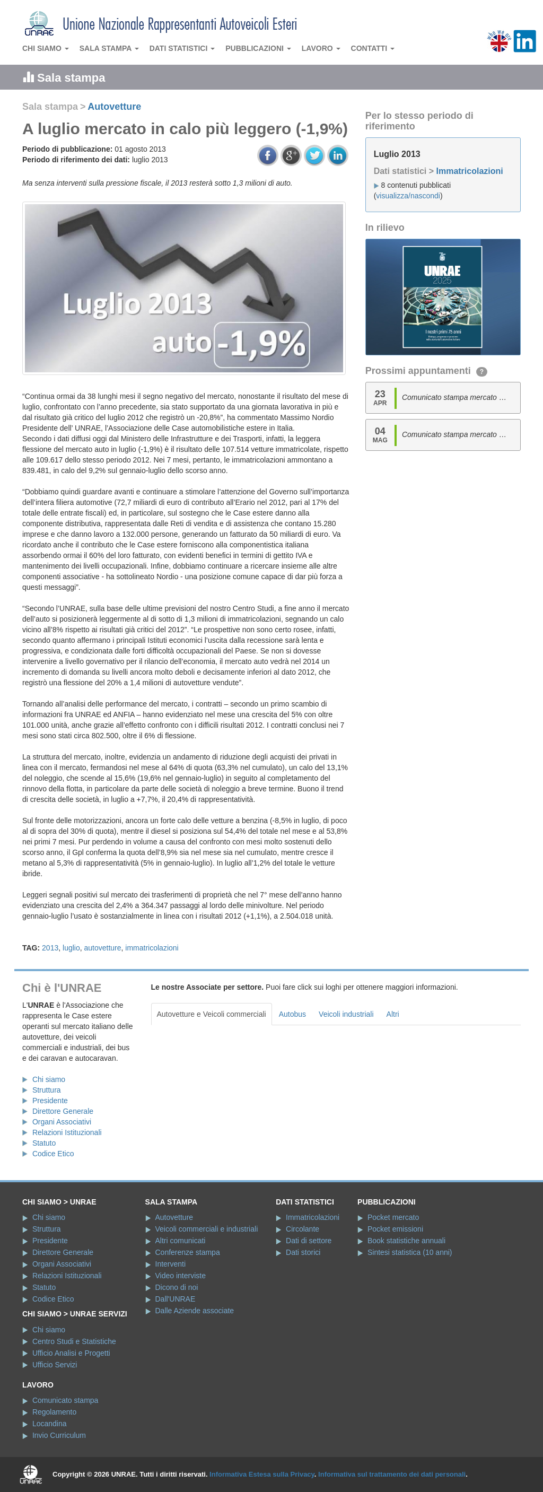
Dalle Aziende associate (194, 1310)
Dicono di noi (176, 1287)
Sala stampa (109, 48)
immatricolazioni (151, 948)
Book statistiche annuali (406, 1240)
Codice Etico (53, 1153)
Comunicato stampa (65, 1400)
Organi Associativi (61, 1122)
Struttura (46, 1090)
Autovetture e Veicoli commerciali (211, 1014)
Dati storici (303, 1252)
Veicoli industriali (346, 1014)
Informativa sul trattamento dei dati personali (392, 1474)
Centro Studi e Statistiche (74, 1341)
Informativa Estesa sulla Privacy (261, 1474)
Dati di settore (308, 1240)
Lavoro (321, 48)
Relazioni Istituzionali (67, 1132)
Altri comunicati (180, 1240)
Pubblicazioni (258, 48)
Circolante (302, 1229)
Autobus (292, 1014)
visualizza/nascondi (408, 195)
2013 (50, 948)
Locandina (49, 1423)
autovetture (102, 948)
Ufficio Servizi (54, 1364)
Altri (393, 1014)
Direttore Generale (62, 1111)
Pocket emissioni (395, 1229)
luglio (71, 948)
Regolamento (54, 1412)
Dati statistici (182, 48)
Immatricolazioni (469, 171)
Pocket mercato (393, 1217)
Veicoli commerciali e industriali (206, 1229)
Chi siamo (45, 48)
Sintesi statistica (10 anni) (409, 1252)
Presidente (50, 1100)
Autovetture (114, 106)
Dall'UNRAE (175, 1299)
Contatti (373, 48)
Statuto (44, 1143)
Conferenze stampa (187, 1252)
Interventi (170, 1264)
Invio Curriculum (59, 1435)
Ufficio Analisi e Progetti (71, 1353)
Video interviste (180, 1275)
